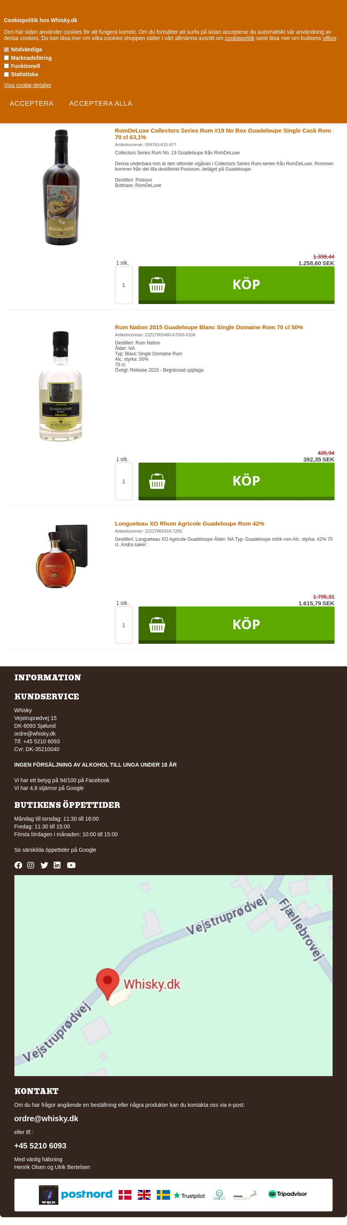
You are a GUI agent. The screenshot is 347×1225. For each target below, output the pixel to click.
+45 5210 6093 (40, 1146)
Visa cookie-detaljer (27, 85)
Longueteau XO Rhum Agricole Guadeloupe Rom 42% (190, 523)
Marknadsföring (31, 58)
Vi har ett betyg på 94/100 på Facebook (62, 780)
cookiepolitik (239, 38)
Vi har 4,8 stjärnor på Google (49, 788)
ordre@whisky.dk (35, 733)
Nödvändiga (26, 49)
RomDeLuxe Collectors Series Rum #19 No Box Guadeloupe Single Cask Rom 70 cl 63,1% (223, 133)
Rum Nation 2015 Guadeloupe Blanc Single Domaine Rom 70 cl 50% (209, 327)
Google (87, 850)
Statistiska (24, 74)
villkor (329, 38)
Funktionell (25, 66)
